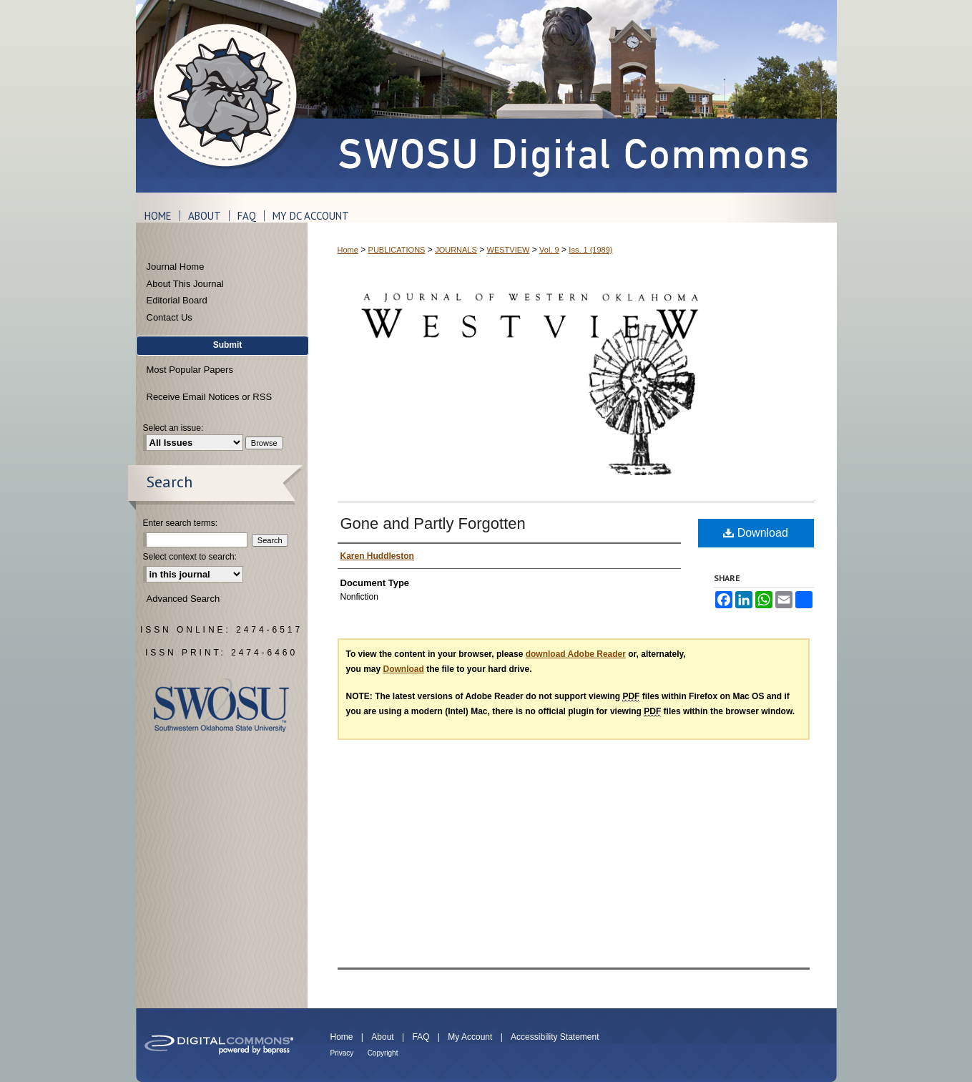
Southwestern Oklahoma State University (221, 705)
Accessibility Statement (555, 1037)
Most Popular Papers (190, 369)
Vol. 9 (549, 249)
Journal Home (176, 266)
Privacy (342, 1053)
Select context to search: (190, 557)
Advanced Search (183, 598)
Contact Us (169, 317)
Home (348, 249)
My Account (470, 1037)
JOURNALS (456, 249)
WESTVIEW (508, 249)
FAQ (420, 1037)
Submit (227, 345)
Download (755, 533)
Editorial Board (177, 300)
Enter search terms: (180, 523)
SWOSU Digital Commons (572, 96)
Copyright (383, 1053)
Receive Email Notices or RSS (210, 396)
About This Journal (185, 283)
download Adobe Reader (576, 654)
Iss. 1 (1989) (590, 249)
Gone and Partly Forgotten (433, 523)
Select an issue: (173, 428)
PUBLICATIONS (397, 249)
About (382, 1037)
